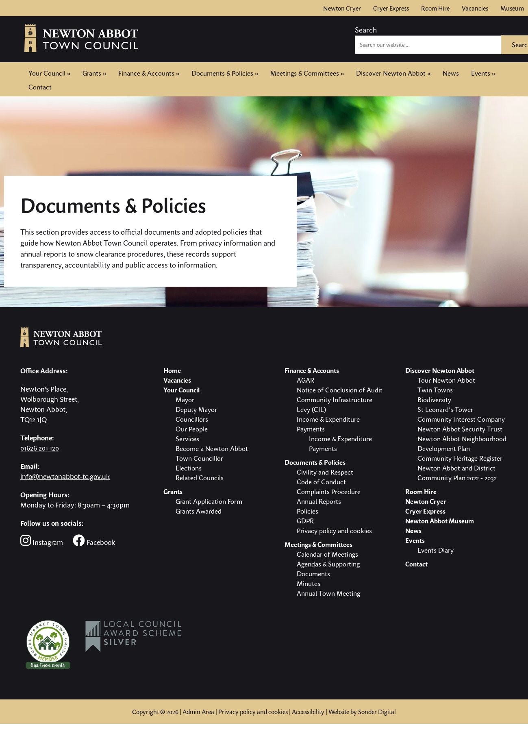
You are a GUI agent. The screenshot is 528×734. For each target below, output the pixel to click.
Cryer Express (391, 8)
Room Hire (435, 8)
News (451, 73)
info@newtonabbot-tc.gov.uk (65, 476)
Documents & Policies (224, 73)
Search (366, 30)
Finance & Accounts (148, 73)
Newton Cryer (342, 8)
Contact (40, 86)
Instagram (41, 540)
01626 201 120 (39, 448)
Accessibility (308, 712)
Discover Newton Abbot (393, 73)
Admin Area (198, 712)
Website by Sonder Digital (362, 712)
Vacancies (475, 8)
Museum (512, 8)
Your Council (49, 73)
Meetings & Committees (307, 73)
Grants (94, 73)
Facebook (94, 540)
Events (483, 73)
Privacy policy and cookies (253, 712)
